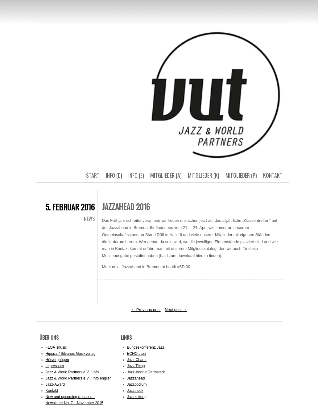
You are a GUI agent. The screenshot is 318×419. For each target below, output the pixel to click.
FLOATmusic (56, 347)
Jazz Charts (137, 360)
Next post (176, 309)
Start (93, 175)
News (89, 218)
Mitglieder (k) (203, 175)
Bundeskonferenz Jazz (145, 347)
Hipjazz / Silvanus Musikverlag (71, 353)
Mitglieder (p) (241, 175)
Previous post (145, 309)
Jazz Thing (136, 366)
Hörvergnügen (57, 360)
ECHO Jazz (137, 353)
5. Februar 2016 (70, 207)
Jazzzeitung (137, 397)
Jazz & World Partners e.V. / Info (72, 372)
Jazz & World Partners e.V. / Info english (79, 378)
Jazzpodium (137, 384)
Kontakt (273, 175)
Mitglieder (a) (166, 175)
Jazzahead (136, 378)
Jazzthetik (135, 390)
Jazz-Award (55, 384)
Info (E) (136, 175)
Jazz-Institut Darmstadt (146, 372)
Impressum (55, 366)
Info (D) (114, 175)
